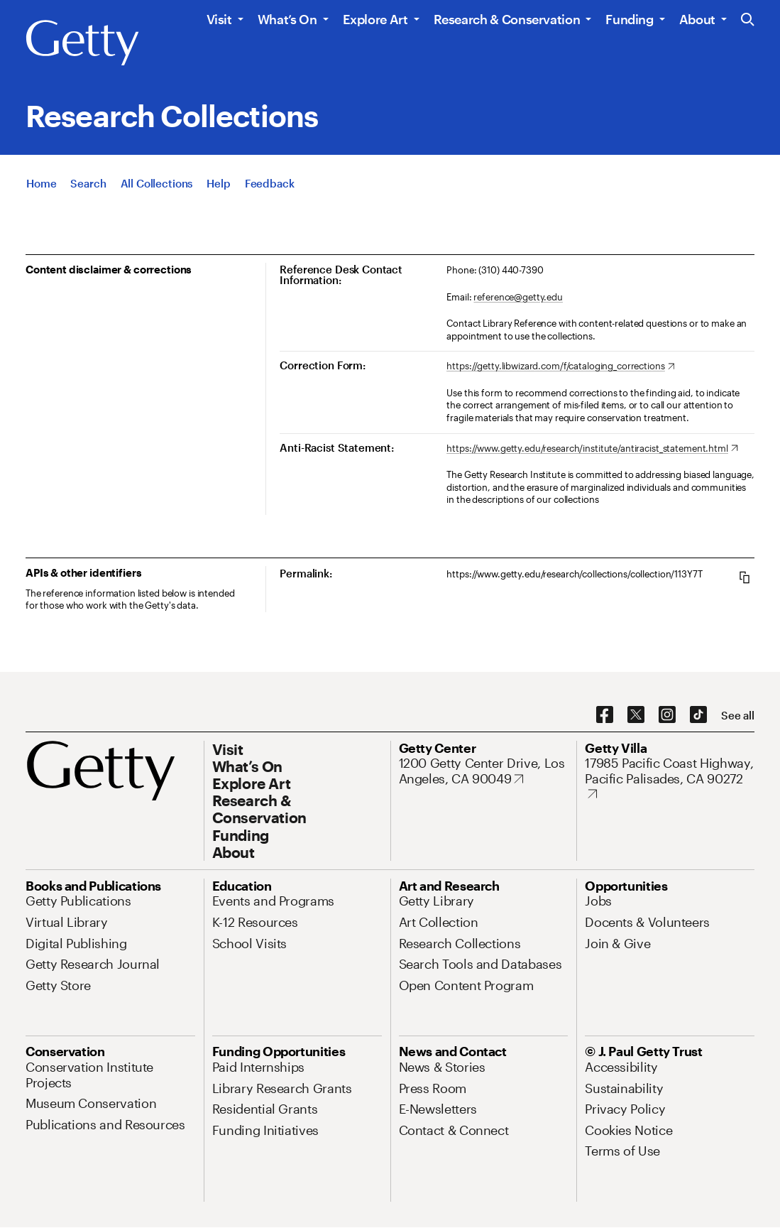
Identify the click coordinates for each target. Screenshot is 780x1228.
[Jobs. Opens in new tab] (598, 900)
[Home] (41, 186)
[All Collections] (157, 186)
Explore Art (375, 19)
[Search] (88, 186)
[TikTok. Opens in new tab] (698, 715)
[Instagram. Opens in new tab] (667, 715)
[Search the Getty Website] (747, 20)
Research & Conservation (507, 19)
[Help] (218, 186)
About (697, 19)
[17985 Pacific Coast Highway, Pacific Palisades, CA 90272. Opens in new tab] (669, 779)
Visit (219, 19)
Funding (629, 19)
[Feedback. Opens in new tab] (270, 186)
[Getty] (82, 43)
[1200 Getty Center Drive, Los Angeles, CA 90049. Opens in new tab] (483, 771)
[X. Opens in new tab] (635, 715)
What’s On (287, 19)
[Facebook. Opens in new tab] (604, 715)
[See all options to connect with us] (737, 715)
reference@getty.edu (518, 297)
